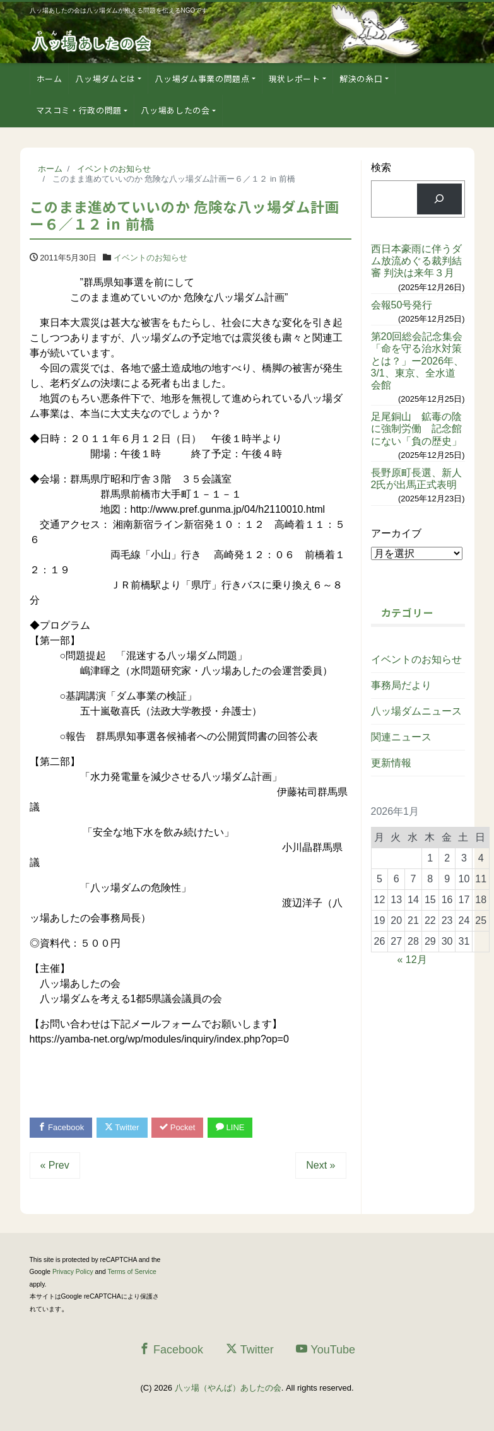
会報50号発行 (402, 305)
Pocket (177, 1127)
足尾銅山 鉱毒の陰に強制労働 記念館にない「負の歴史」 (416, 428)
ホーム (49, 79)
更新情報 (391, 762)
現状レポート (295, 79)
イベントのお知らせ (150, 257)
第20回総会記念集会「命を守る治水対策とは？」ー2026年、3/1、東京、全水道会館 (417, 360)
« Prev (54, 1165)
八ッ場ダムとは (105, 79)
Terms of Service (132, 1271)
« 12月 (412, 959)
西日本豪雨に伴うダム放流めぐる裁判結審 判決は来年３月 (416, 260)
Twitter (122, 1127)
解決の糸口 (360, 79)
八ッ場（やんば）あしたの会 (228, 1388)
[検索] (439, 199)
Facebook (61, 1127)
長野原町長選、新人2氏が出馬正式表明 (416, 478)
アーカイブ (396, 533)
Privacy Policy (72, 1271)
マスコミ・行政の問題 (79, 110)
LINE (230, 1127)
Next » (320, 1165)
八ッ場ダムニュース (416, 711)
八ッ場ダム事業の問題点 (202, 79)
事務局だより (401, 685)
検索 (381, 167)
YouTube (325, 1349)
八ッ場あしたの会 (175, 110)
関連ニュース (401, 737)
